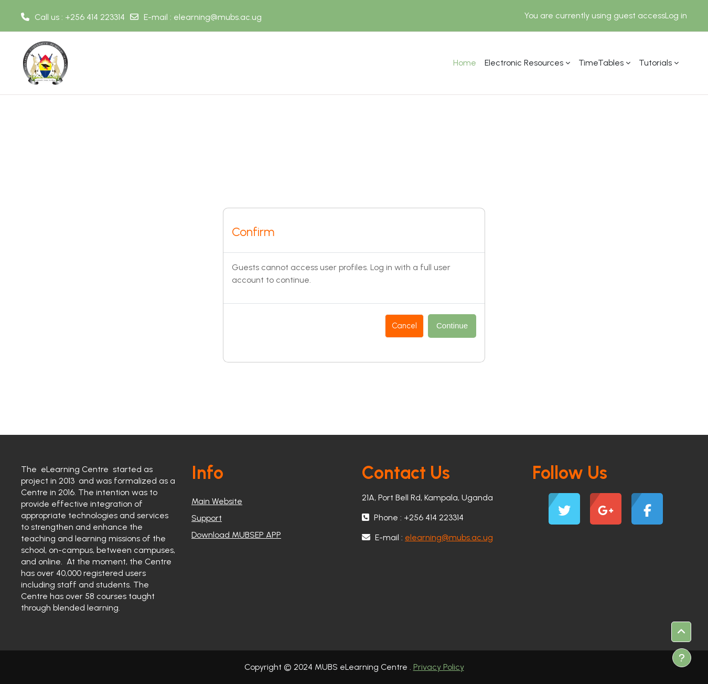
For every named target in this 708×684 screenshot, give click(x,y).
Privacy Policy (438, 667)
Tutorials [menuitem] (655, 63)
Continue (452, 325)
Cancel (404, 325)
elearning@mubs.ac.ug (218, 17)
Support (206, 518)
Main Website (216, 501)
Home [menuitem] (464, 63)
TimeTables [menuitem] (601, 63)
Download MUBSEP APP (236, 535)
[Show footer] (681, 657)
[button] (681, 632)
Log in (676, 15)
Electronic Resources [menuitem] (524, 63)
